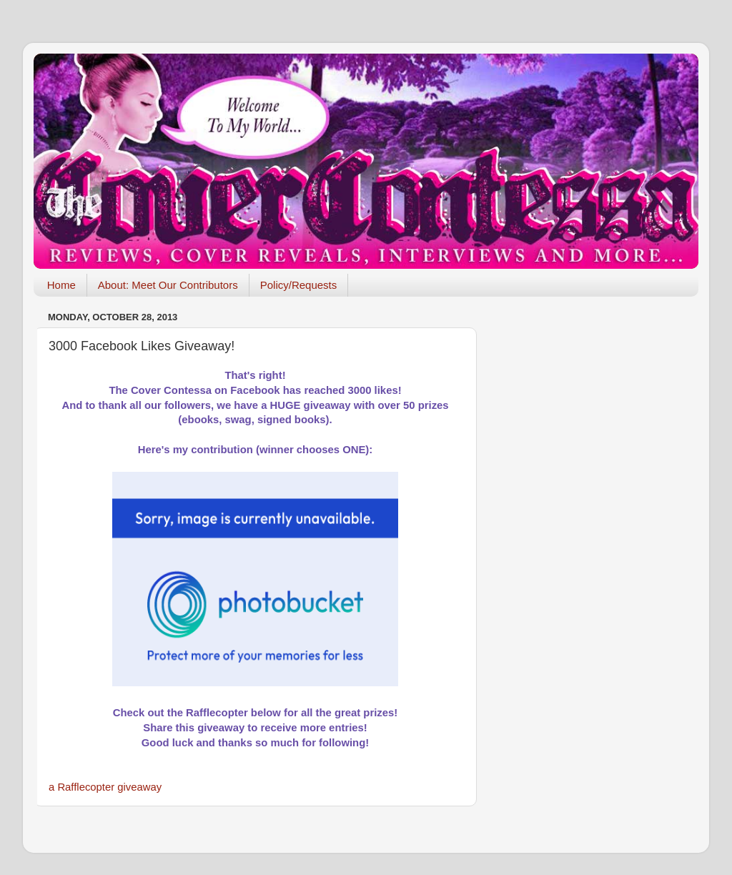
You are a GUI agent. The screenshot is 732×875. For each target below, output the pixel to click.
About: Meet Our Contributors (168, 285)
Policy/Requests (298, 285)
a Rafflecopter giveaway (105, 787)
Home (61, 285)
